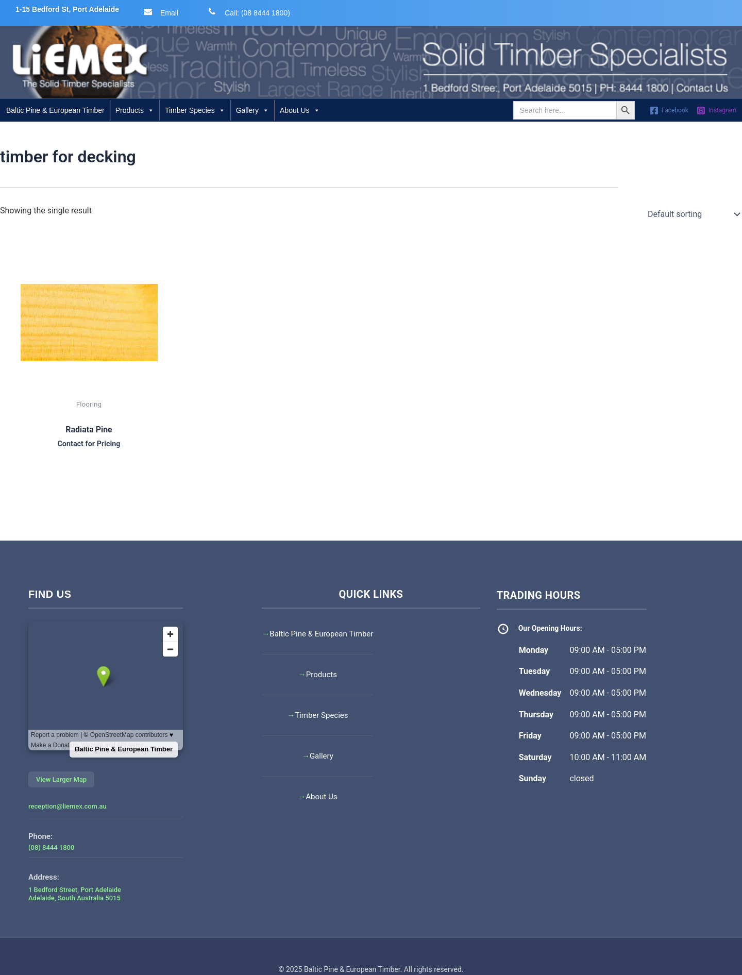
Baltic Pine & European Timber (55, 110)
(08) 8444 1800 (51, 847)
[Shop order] (693, 214)
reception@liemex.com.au (67, 806)
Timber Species (195, 110)
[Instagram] (716, 110)
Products (134, 110)
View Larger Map (61, 779)
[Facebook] (669, 110)
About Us (300, 110)
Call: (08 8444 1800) (247, 12)
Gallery (252, 110)
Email (159, 12)
